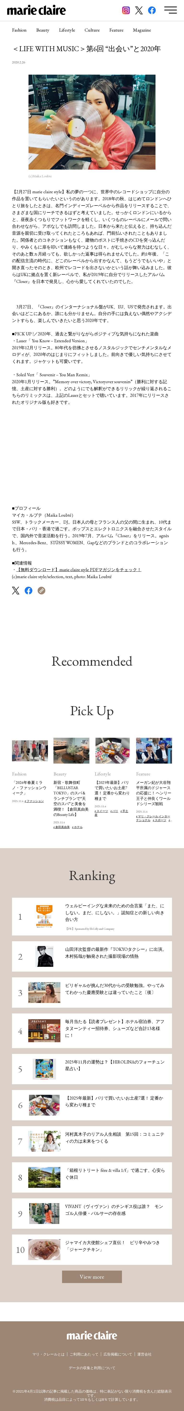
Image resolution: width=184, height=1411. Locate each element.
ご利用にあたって (84, 1354)
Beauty (42, 30)
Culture (92, 30)
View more (92, 1276)
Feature (116, 30)
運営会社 (144, 1354)
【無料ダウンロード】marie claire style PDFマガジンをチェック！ (78, 569)
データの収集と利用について (92, 1368)
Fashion (19, 30)
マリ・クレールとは (48, 1354)
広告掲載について (118, 1354)
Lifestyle (67, 30)
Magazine (142, 30)
